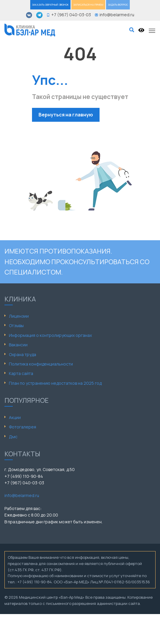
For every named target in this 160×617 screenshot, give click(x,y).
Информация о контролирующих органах (50, 335)
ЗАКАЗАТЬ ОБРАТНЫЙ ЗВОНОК (50, 5)
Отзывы (16, 325)
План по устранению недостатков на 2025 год (55, 383)
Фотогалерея (22, 427)
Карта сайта (21, 373)
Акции (15, 417)
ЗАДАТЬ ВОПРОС (118, 5)
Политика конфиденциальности (41, 364)
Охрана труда (22, 354)
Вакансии (18, 345)
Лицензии (19, 316)
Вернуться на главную (66, 114)
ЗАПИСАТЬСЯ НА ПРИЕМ (88, 5)
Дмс (13, 436)
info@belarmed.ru (21, 495)
